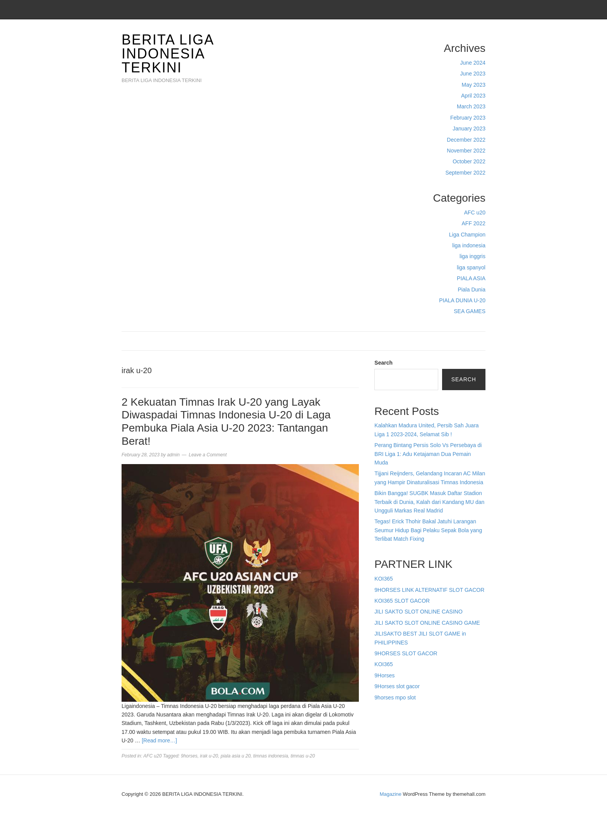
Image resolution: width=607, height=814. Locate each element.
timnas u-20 (303, 756)
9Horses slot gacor (397, 686)
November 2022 (466, 150)
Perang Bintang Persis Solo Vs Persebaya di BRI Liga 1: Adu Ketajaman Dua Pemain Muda (428, 454)
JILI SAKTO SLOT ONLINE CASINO (418, 611)
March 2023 (471, 106)
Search (383, 363)
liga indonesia (468, 245)
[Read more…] (159, 740)
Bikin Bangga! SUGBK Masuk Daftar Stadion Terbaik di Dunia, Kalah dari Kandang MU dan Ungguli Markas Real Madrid (429, 502)
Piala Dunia (471, 289)
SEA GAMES (469, 311)
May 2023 (473, 85)
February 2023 (467, 118)
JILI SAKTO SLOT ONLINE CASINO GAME (427, 623)
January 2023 (469, 128)
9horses (189, 756)
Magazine (390, 794)
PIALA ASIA (471, 278)
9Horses (384, 675)
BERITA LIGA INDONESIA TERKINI (167, 53)
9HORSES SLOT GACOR (405, 653)
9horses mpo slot (395, 697)
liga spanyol (471, 267)
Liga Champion (467, 234)
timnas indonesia (270, 756)
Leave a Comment (207, 455)
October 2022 (469, 161)
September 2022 (465, 173)
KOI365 (383, 579)
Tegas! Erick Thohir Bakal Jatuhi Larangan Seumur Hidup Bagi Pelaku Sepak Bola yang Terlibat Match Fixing (428, 530)
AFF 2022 (473, 223)
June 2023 (472, 73)
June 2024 (472, 63)
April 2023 (473, 96)
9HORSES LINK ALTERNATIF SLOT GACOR (429, 590)
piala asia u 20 (235, 756)
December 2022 (466, 140)
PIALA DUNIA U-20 (462, 300)
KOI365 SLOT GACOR (402, 601)
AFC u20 (474, 212)
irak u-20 (209, 756)
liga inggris (472, 256)
